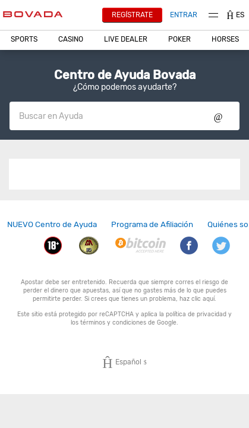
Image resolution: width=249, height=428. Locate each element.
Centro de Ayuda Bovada (125, 75)
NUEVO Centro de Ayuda (52, 224)
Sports (24, 39)
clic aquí (203, 299)
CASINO (70, 39)
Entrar (183, 15)
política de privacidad (196, 314)
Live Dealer (125, 39)
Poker (179, 39)
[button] (24, 39)
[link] (52, 224)
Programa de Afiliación (152, 224)
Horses (225, 39)
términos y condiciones (113, 322)
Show (218, 116)
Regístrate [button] (132, 15)
